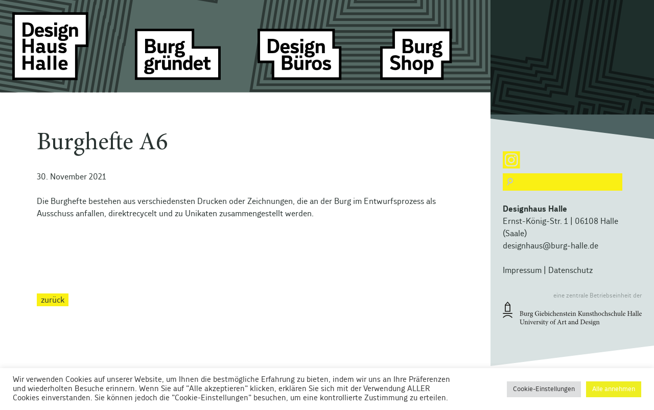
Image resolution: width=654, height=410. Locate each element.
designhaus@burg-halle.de (550, 246)
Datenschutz (570, 270)
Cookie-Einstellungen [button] (544, 389)
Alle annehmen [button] (613, 389)
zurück (52, 299)
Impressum (522, 270)
